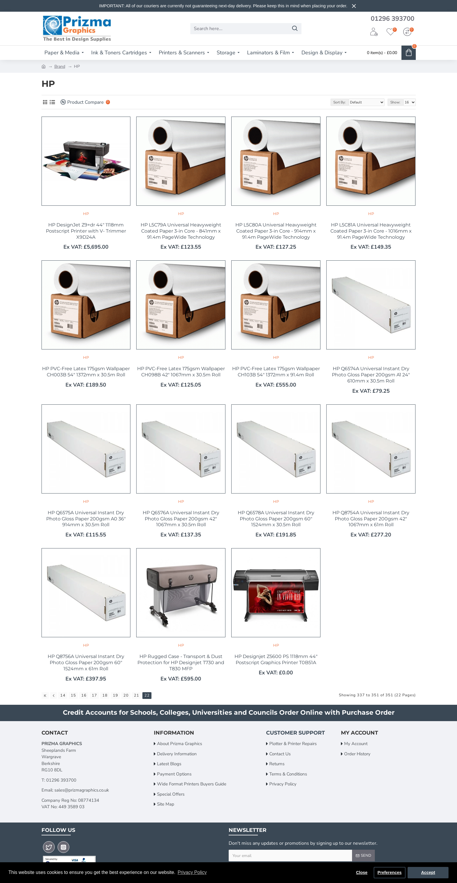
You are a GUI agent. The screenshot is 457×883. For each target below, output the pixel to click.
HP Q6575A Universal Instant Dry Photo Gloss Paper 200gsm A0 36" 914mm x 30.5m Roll (86, 519)
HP (86, 213)
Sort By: (339, 102)
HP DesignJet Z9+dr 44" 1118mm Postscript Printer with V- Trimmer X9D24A (86, 231)
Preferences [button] (389, 872)
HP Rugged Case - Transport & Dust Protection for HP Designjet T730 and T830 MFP (180, 662)
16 (84, 695)
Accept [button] (428, 872)
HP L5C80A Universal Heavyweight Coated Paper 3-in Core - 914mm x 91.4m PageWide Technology (276, 231)
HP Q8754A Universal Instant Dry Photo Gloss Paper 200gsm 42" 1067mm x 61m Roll (370, 519)
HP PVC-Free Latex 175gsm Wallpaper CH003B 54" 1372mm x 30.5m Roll (86, 372)
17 (94, 695)
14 (62, 695)
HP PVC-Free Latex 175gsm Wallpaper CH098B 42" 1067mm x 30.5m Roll (181, 372)
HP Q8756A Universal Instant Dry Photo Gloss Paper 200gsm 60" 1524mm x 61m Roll (86, 662)
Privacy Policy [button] (192, 872)
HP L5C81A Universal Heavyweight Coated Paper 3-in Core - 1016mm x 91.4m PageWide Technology (371, 231)
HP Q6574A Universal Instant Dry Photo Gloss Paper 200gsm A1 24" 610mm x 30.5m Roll (371, 375)
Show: (395, 102)
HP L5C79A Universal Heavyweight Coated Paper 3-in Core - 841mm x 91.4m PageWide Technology (181, 231)
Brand (59, 66)
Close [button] (362, 872)
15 (73, 695)
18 (105, 695)
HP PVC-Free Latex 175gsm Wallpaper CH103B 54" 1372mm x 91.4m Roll (276, 372)
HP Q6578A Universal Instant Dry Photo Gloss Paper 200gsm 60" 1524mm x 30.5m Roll (276, 519)
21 (136, 695)
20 (126, 695)
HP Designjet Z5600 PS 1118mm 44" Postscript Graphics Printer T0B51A (276, 659)
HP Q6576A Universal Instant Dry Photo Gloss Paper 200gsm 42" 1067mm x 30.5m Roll (181, 519)
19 (115, 695)
